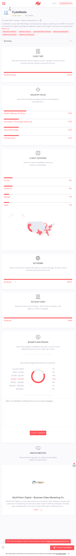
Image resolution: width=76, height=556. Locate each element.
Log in (54, 3)
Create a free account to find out (57, 541)
